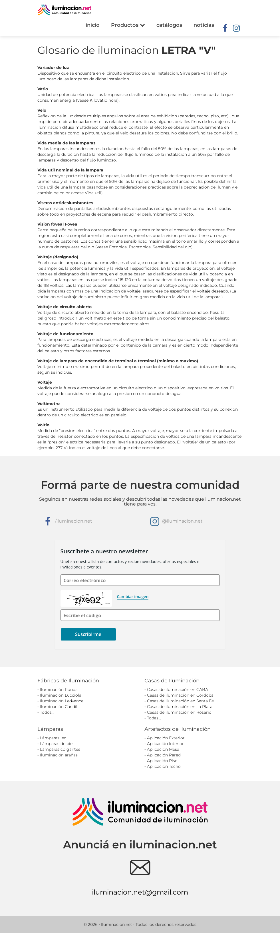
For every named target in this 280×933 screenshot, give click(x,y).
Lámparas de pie (56, 743)
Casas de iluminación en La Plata (179, 706)
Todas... (154, 718)
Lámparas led (53, 737)
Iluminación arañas (59, 755)
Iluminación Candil (58, 706)
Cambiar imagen (133, 596)
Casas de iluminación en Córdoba (180, 695)
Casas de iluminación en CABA (177, 689)
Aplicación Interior (165, 743)
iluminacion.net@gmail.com (140, 892)
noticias (204, 25)
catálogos (169, 25)
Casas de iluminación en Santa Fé (180, 700)
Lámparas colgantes (60, 749)
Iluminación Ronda (59, 689)
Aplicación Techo (164, 766)
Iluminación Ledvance (61, 700)
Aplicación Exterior (166, 737)
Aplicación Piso (162, 760)
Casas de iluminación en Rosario (179, 712)
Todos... (47, 712)
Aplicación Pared (164, 755)
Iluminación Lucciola (60, 695)
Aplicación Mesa (163, 749)
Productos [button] (128, 25)
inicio (93, 25)
